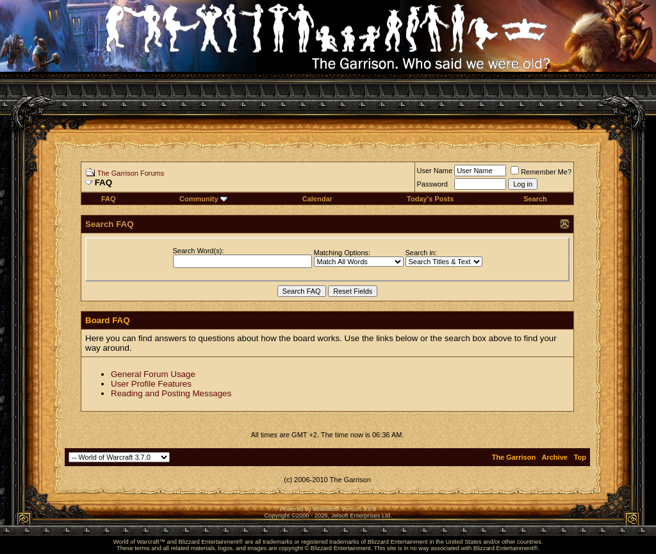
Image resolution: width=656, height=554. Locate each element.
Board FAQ (107, 320)
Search (535, 199)
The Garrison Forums (131, 173)
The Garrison (514, 457)
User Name (435, 170)
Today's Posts (430, 199)
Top (580, 457)
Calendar (317, 199)
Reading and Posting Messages (171, 393)
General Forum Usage (153, 374)
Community (203, 199)
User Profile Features (151, 384)
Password (432, 184)
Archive (555, 457)
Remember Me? (541, 172)
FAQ (108, 199)
